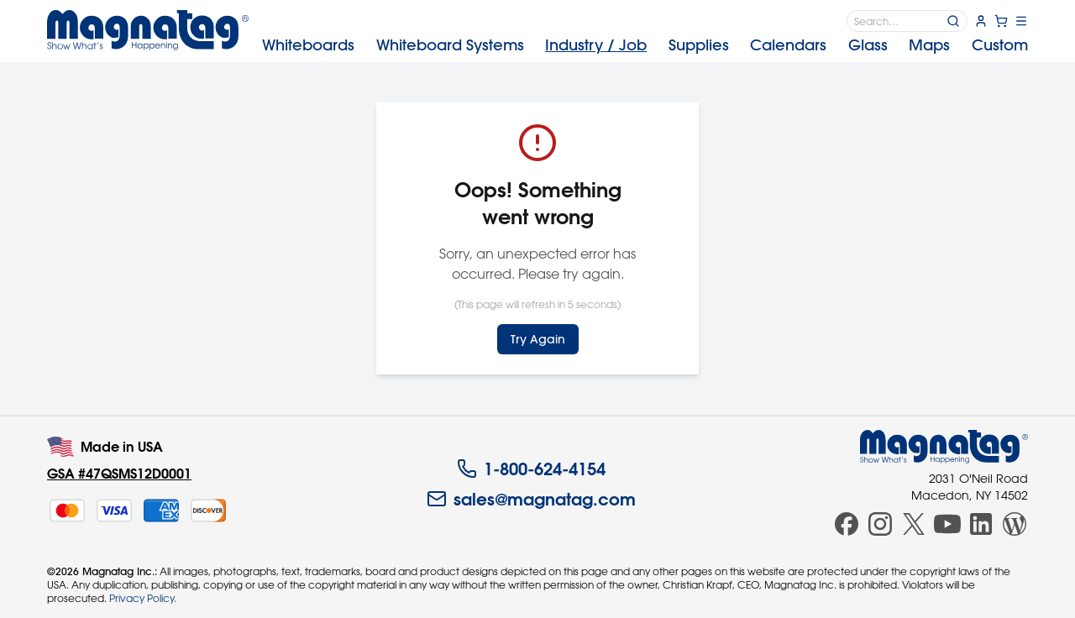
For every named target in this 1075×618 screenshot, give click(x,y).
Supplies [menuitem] (699, 45)
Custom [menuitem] (1000, 45)
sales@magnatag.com (531, 499)
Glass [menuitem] (868, 45)
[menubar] (645, 45)
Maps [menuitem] (929, 45)
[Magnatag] (944, 447)
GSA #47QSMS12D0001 (119, 473)
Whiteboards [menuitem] (308, 45)
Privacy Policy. (142, 598)
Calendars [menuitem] (788, 45)
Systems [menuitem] (450, 45)
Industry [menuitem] (596, 45)
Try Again (538, 339)
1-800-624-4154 (531, 468)
